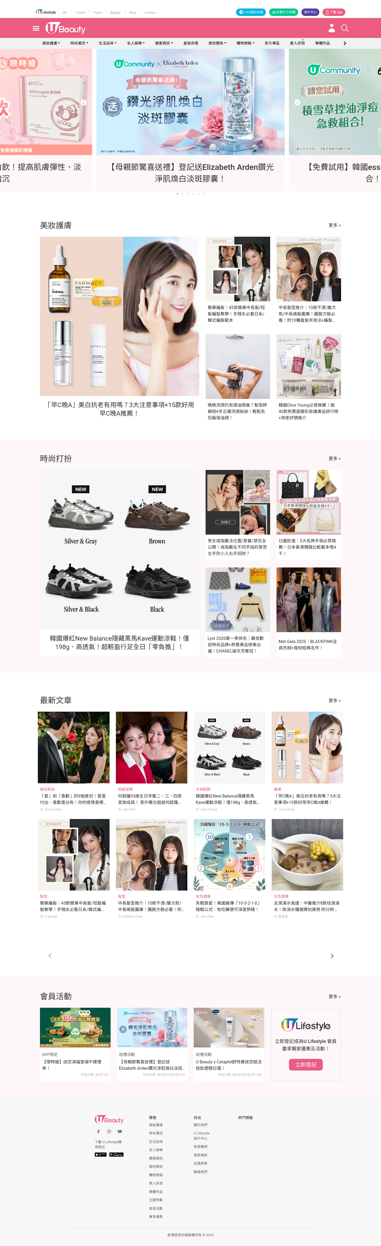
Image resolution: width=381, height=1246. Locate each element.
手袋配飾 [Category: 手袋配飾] (203, 789)
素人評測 (156, 1183)
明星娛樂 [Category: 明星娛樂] (125, 789)
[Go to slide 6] (203, 193)
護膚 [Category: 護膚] (277, 789)
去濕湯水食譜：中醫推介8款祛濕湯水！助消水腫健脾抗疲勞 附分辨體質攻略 (307, 909)
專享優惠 (156, 1217)
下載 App (334, 12)
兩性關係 (215, 43)
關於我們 (200, 1125)
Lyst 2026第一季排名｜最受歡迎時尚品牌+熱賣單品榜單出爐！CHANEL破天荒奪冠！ (236, 645)
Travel (80, 13)
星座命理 (190, 43)
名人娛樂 (134, 43)
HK (64, 13)
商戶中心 (310, 12)
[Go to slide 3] (187, 193)
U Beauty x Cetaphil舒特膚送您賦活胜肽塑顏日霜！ (229, 1065)
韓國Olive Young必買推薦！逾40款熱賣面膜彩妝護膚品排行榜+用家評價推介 (308, 411)
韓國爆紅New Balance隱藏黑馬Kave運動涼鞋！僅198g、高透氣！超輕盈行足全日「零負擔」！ (228, 802)
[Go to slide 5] (198, 193)
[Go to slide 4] (193, 193)
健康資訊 (162, 43)
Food (97, 13)
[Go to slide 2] (182, 193)
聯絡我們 (200, 1172)
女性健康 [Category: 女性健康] (203, 896)
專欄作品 (156, 1192)
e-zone (150, 13)
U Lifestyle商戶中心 (202, 1136)
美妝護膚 (49, 43)
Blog (132, 13)
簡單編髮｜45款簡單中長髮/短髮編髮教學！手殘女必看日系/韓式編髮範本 (236, 314)
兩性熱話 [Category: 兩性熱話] (47, 789)
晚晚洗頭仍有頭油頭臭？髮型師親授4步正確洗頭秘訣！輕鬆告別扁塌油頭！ (237, 411)
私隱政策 (200, 1163)
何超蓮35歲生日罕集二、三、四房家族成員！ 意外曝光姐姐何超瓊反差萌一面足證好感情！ (150, 802)
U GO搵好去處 (251, 12)
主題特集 (156, 1200)
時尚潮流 (77, 43)
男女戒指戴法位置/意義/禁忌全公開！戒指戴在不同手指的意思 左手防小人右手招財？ (237, 547)
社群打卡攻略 (284, 12)
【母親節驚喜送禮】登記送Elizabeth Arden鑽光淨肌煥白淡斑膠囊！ (150, 1065)
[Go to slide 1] (177, 193)
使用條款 (200, 1155)
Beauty (115, 13)
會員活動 (156, 1208)
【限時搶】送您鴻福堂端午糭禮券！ (71, 1065)
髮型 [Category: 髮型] (43, 896)
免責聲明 (200, 1147)
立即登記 (305, 1065)
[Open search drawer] (344, 28)
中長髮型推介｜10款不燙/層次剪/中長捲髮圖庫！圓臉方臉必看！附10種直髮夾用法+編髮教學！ (150, 909)
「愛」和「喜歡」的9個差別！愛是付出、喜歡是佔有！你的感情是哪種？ (73, 802)
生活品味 (106, 43)
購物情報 (244, 43)
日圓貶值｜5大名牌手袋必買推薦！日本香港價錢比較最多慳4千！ (307, 547)
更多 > (335, 225)
